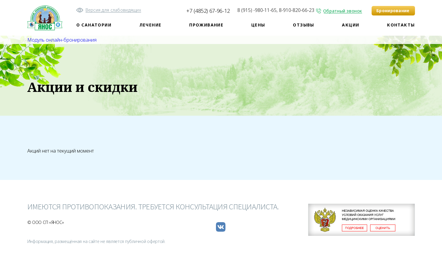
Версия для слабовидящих (113, 10)
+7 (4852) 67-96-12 (208, 11)
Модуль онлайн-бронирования (62, 40)
